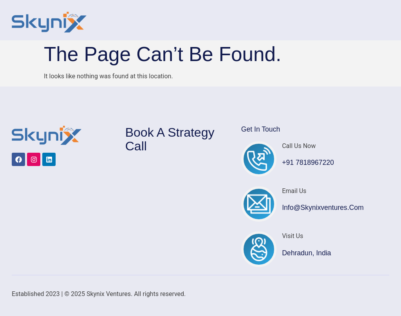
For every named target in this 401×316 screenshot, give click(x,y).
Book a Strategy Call (170, 139)
